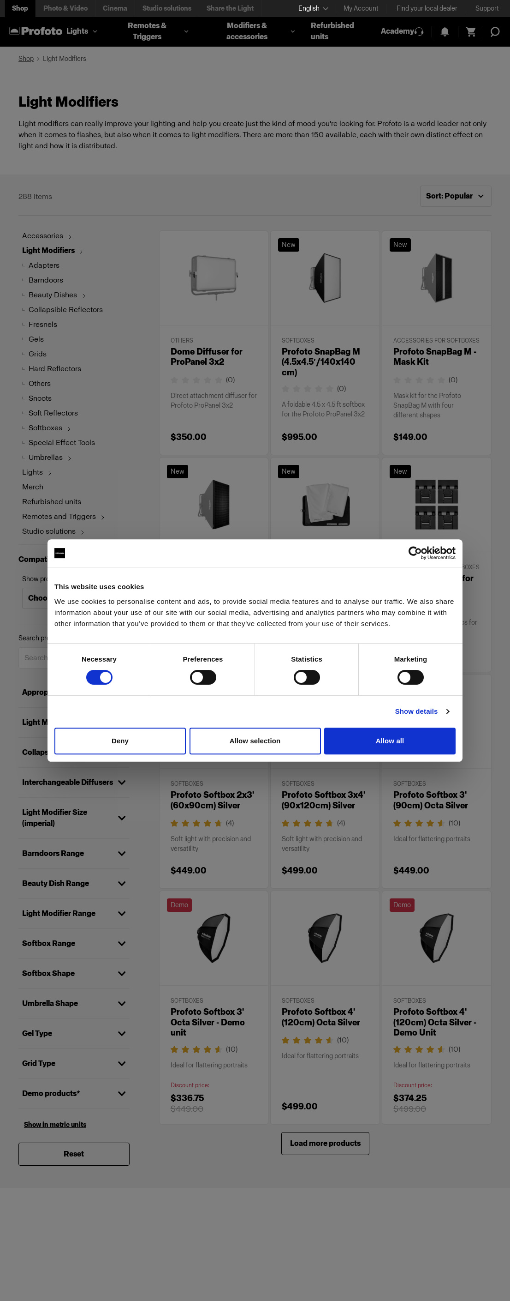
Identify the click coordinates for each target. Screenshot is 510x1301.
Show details (416, 711)
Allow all (390, 741)
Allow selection (255, 741)
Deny (120, 741)
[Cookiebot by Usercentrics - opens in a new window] (415, 553)
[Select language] (313, 8)
